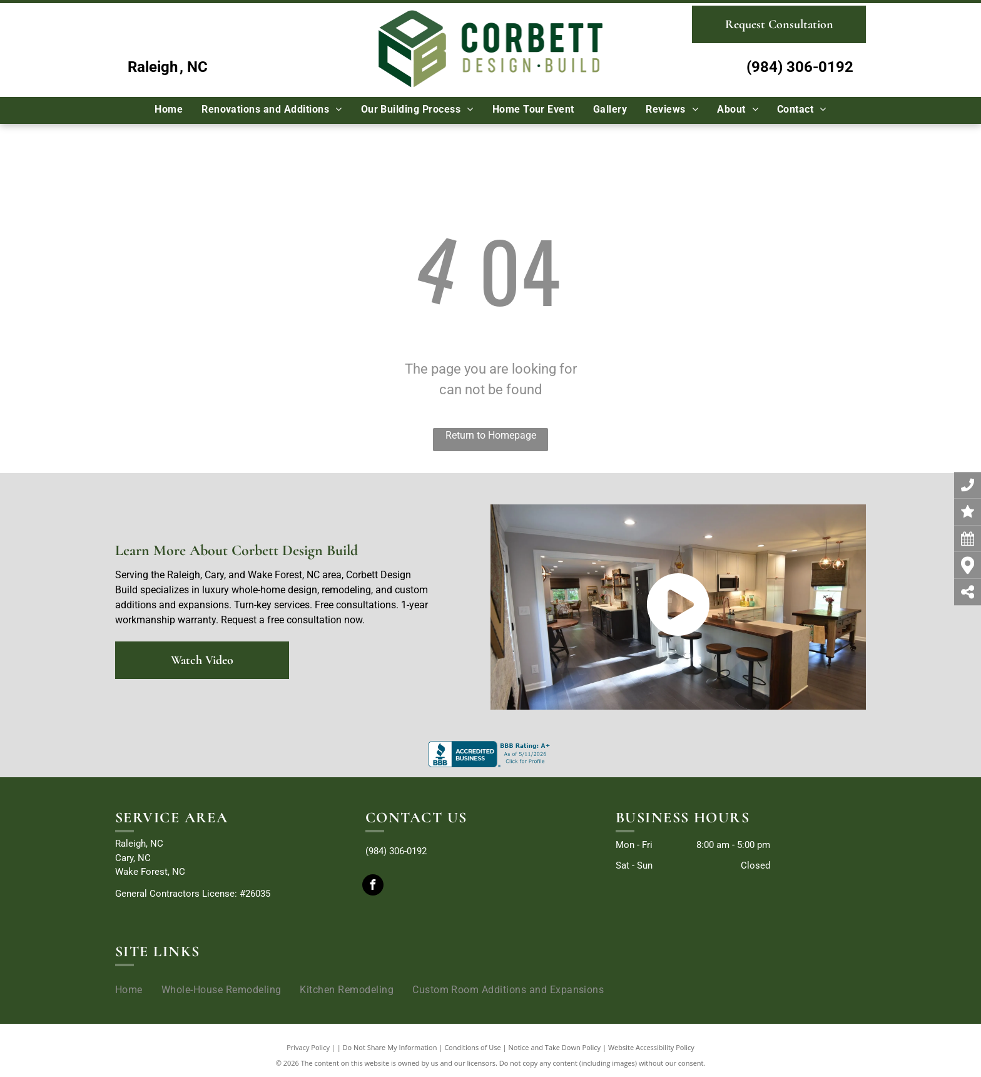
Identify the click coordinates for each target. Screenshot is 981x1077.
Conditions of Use (472, 1047)
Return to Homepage (490, 435)
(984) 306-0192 (799, 67)
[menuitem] (168, 109)
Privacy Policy (308, 1047)
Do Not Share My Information (390, 1047)
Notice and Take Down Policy (555, 1047)
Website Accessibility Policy (651, 1047)
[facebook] (373, 886)
